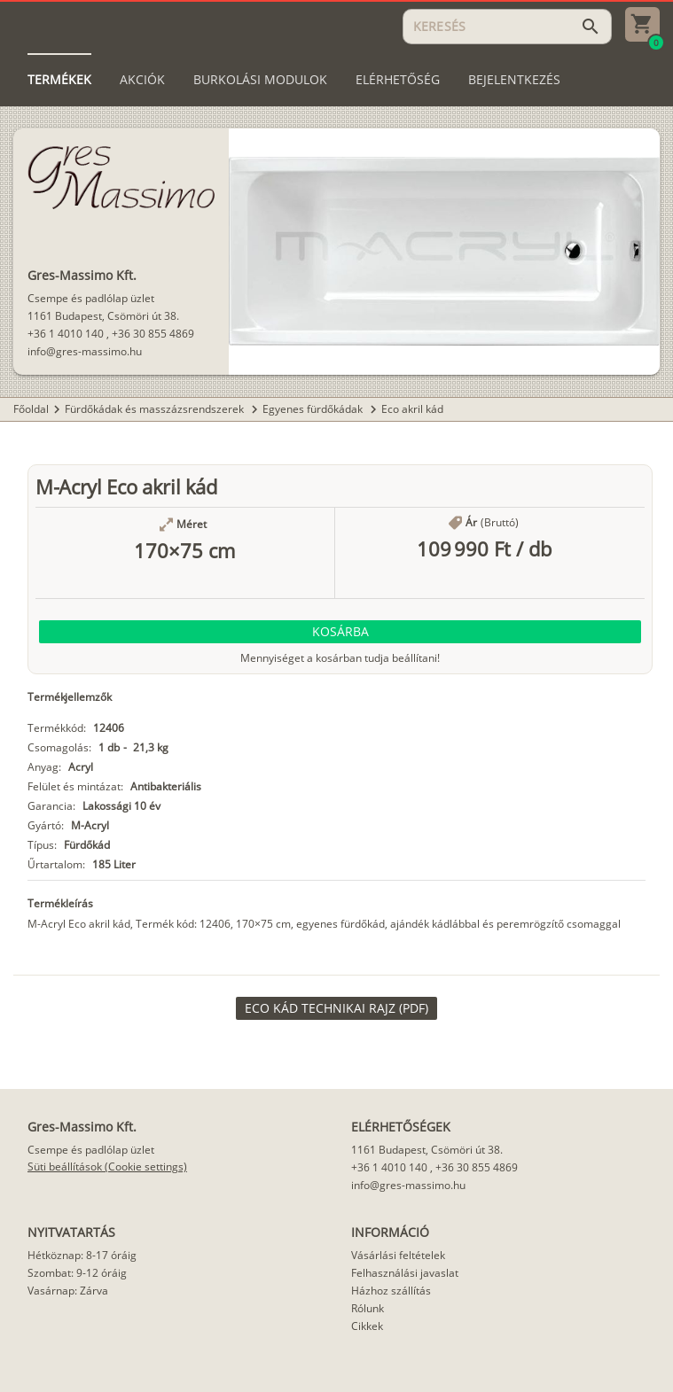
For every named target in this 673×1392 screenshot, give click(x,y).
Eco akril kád (412, 408)
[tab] (59, 79)
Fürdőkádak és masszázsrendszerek (156, 408)
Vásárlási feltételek (398, 1255)
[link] (336, 1008)
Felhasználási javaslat (404, 1272)
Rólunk (367, 1308)
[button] (340, 631)
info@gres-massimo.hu (84, 351)
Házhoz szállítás (391, 1290)
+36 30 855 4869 (153, 333)
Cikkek (367, 1326)
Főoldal (31, 408)
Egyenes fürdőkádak (313, 408)
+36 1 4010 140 (65, 333)
